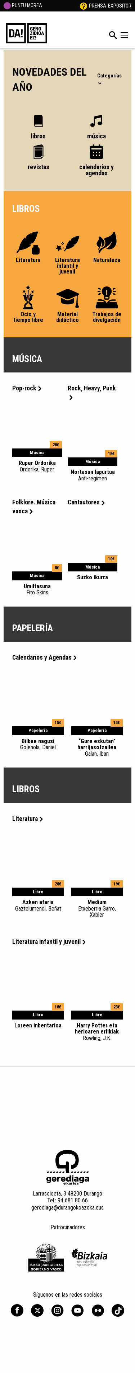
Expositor (119, 6)
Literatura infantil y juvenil (49, 941)
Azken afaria (38, 905)
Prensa (97, 6)
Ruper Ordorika (37, 466)
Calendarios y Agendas (44, 657)
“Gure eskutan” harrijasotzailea (97, 747)
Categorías (109, 78)
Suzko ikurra (92, 577)
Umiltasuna (37, 589)
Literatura (27, 818)
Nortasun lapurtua (92, 475)
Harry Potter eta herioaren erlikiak (97, 1031)
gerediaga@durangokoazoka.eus (67, 1207)
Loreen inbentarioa (38, 1025)
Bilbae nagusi (38, 744)
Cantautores (86, 502)
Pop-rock (26, 388)
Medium (97, 908)
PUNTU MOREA (23, 5)
